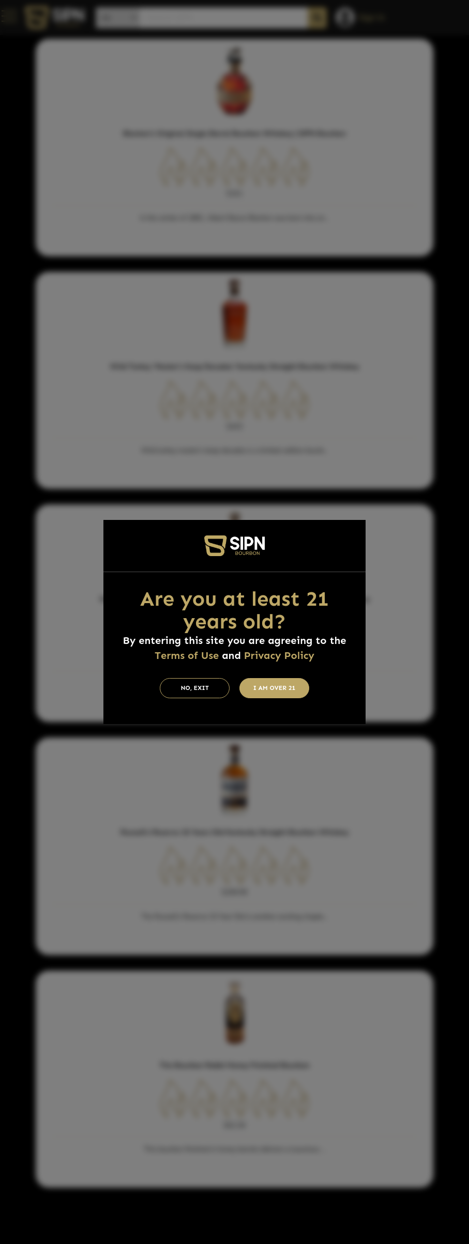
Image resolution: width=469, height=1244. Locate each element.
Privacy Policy (279, 655)
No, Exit (194, 688)
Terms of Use (187, 655)
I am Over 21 (274, 688)
